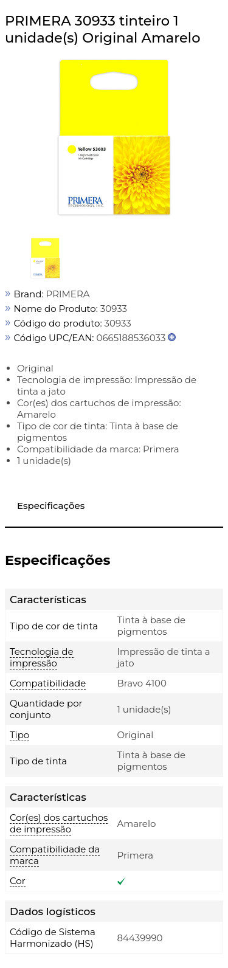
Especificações (51, 505)
